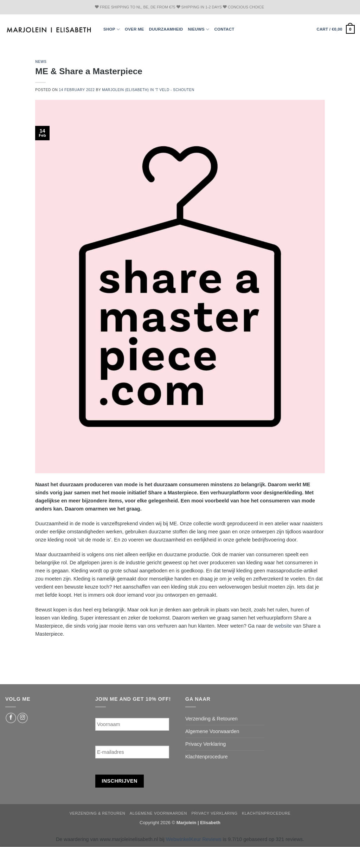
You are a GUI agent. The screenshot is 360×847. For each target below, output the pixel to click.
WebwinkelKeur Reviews (193, 839)
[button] (335, 29)
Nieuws (199, 29)
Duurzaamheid (166, 29)
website (283, 626)
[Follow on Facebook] (11, 718)
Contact (224, 29)
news (40, 62)
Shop (111, 29)
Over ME (134, 29)
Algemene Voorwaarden (212, 731)
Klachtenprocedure (206, 756)
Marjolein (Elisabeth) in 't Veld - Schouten (148, 90)
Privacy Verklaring (205, 744)
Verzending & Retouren (211, 718)
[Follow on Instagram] (22, 718)
